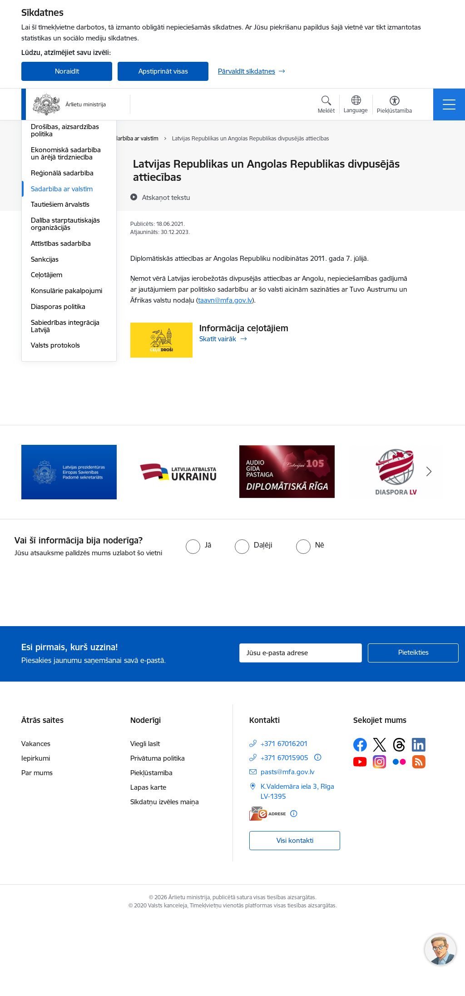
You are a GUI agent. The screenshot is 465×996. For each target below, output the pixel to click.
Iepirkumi (35, 835)
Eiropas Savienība (57, 164)
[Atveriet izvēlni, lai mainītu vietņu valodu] (355, 105)
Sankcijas (45, 367)
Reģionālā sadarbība (62, 281)
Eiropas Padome (56, 196)
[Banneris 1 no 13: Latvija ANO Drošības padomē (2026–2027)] (69, 548)
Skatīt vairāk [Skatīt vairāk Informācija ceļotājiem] (217, 338)
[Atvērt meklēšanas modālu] (326, 106)
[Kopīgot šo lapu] (430, 183)
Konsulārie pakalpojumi (66, 398)
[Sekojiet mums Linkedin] (418, 821)
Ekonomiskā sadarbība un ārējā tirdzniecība (66, 261)
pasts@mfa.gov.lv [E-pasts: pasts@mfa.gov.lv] (287, 848)
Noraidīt (67, 71)
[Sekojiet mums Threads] (399, 821)
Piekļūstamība (151, 849)
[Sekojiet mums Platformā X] (379, 821)
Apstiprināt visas (163, 71)
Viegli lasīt (145, 820)
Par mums (37, 849)
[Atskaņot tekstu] (166, 197)
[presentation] (76, 669)
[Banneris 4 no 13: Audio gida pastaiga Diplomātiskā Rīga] (396, 548)
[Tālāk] (428, 549)
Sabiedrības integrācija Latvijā (65, 434)
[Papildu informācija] (317, 834)
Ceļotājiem (46, 382)
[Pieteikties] (413, 729)
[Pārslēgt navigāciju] (449, 104)
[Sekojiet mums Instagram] (379, 838)
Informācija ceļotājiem (243, 328)
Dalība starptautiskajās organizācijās (65, 332)
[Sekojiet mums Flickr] (399, 838)
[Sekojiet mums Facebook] (360, 821)
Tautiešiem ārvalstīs (60, 312)
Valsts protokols (55, 453)
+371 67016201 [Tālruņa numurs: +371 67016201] (284, 820)
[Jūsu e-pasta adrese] (300, 729)
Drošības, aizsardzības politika (65, 238)
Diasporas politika (58, 414)
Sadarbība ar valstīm (62, 297)
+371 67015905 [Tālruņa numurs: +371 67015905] (284, 834)
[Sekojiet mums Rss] (418, 838)
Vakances (35, 820)
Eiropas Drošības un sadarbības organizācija (67, 216)
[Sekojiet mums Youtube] (360, 838)
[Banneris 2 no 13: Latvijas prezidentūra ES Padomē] (178, 548)
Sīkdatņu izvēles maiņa (164, 878)
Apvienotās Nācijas (59, 180)
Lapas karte (148, 864)
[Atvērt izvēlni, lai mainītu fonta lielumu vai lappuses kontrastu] (394, 106)
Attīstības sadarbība (61, 351)
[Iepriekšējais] (36, 549)
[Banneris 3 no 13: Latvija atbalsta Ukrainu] (287, 548)
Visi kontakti (295, 917)
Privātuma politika (157, 835)
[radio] (198, 622)
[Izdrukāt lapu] (430, 160)
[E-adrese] (267, 890)
